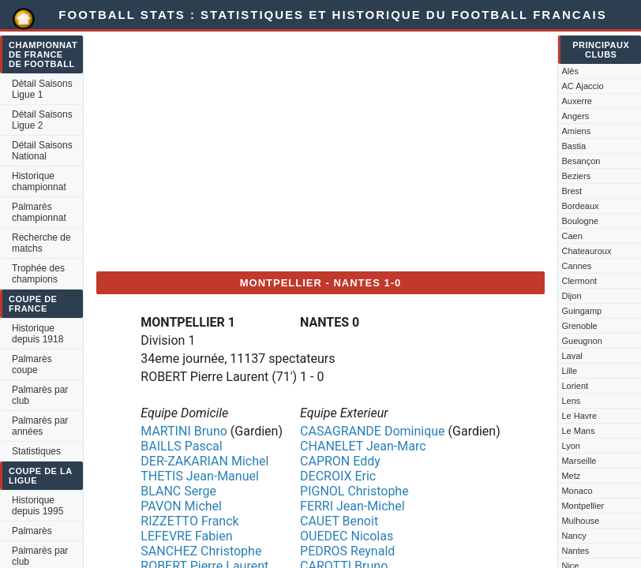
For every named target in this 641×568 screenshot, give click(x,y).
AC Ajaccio (582, 86)
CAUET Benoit (339, 521)
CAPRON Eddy (340, 461)
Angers (575, 116)
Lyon (570, 445)
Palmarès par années (40, 426)
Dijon (571, 296)
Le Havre (579, 415)
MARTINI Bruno (184, 431)
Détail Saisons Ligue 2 (42, 120)
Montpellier (582, 505)
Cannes (576, 266)
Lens (570, 400)
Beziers (575, 176)
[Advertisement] (320, 148)
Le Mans (577, 430)
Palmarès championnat (39, 212)
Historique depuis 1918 (37, 334)
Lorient (574, 385)
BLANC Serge (178, 491)
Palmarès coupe (32, 364)
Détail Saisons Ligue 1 (42, 89)
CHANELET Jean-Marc (363, 446)
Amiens (575, 131)
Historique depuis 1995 (37, 506)
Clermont (579, 281)
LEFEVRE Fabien (186, 536)
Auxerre (576, 101)
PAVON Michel (181, 506)
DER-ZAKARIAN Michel (204, 461)
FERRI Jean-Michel (352, 506)
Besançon (580, 161)
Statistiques (36, 451)
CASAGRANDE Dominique (372, 431)
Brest (571, 191)
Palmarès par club (40, 395)
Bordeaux (579, 206)
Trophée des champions (38, 274)
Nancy (573, 535)
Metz (570, 475)
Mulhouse (580, 520)
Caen (571, 236)
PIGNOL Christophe (354, 491)
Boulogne (579, 221)
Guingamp (581, 311)
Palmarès (32, 530)
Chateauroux (586, 251)
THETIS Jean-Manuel (200, 476)
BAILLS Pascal (181, 446)
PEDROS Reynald (347, 551)
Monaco (576, 490)
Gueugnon (581, 341)
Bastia (573, 146)
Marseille (578, 460)
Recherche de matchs (41, 243)
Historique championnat (39, 181)
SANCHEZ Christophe (201, 551)
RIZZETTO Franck (189, 521)
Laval (571, 356)
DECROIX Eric (338, 476)
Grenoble (579, 326)
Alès (569, 71)
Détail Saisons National (42, 151)
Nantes (575, 550)
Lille (569, 371)
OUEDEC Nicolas (346, 536)
